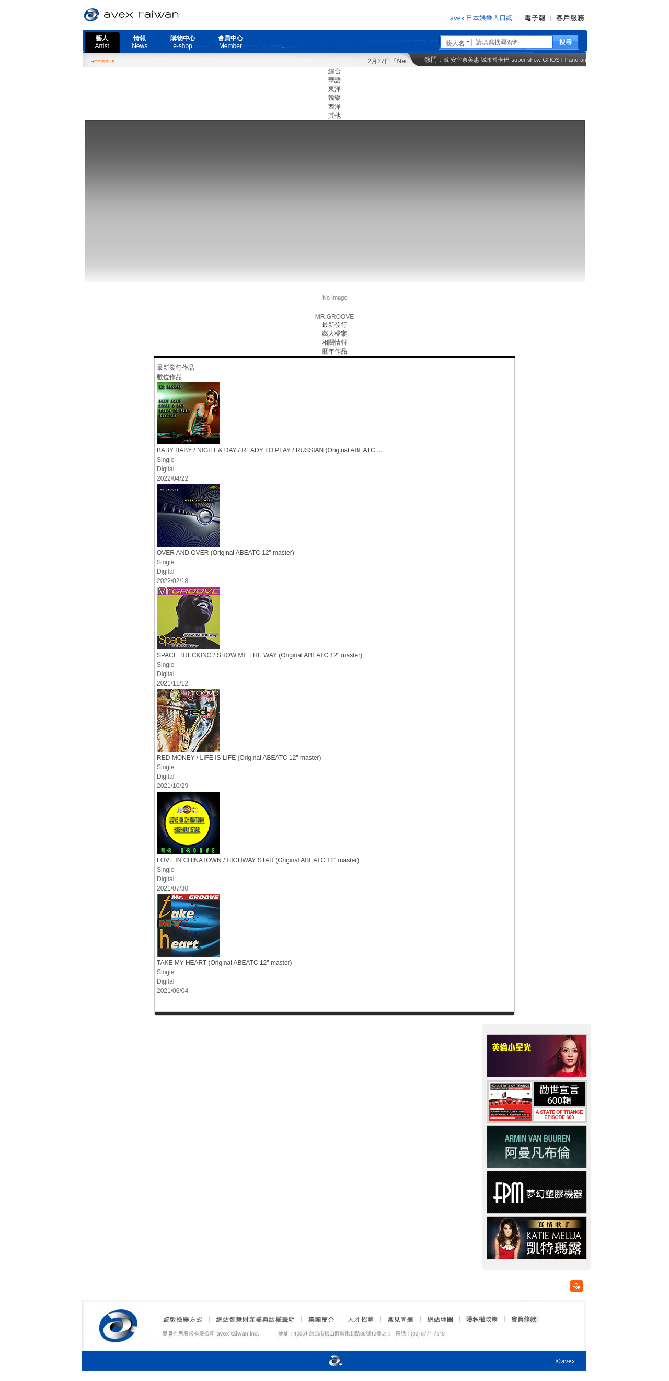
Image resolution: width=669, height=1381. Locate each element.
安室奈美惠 (465, 59)
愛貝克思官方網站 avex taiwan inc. (160, 15)
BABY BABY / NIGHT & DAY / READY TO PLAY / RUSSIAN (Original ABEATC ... (269, 450)
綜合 (334, 71)
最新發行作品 (175, 367)
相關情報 (334, 342)
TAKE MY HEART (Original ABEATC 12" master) (224, 962)
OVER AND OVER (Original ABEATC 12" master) (225, 552)
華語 (334, 80)
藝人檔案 (334, 333)
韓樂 (334, 97)
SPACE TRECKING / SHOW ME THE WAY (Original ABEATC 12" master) (259, 655)
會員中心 (230, 42)
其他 (334, 115)
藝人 (102, 42)
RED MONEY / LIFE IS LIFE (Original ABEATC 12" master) (239, 757)
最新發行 (334, 324)
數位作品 (169, 377)
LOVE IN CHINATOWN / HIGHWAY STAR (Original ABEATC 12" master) (258, 860)
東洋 (334, 89)
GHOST (553, 59)
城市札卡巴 (495, 59)
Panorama (578, 59)
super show (526, 59)
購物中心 (182, 42)
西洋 (334, 106)
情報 (139, 42)
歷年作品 (334, 351)
